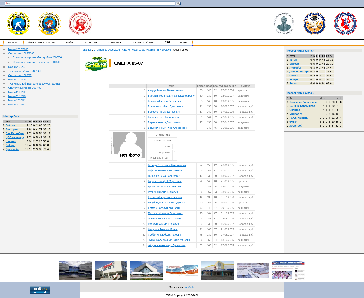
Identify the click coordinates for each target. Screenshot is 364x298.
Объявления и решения (42, 42)
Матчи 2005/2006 (18, 49)
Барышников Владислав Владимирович (171, 95)
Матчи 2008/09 (17, 92)
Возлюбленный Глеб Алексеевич (167, 127)
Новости (13, 42)
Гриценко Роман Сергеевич (164, 175)
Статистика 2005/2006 (21, 53)
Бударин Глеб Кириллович (163, 117)
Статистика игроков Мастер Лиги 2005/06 (37, 57)
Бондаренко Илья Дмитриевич (166, 106)
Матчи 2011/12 (17, 104)
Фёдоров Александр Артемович (166, 245)
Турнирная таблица (142, 42)
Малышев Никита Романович (165, 213)
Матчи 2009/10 (17, 96)
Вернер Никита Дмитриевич (164, 122)
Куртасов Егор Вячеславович (165, 197)
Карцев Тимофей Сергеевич (164, 181)
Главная (87, 49)
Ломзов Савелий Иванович (164, 207)
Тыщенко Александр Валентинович (169, 240)
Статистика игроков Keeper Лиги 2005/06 (37, 62)
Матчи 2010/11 (17, 100)
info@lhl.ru (191, 287)
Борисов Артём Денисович (163, 111)
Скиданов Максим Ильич (162, 229)
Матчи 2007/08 (17, 79)
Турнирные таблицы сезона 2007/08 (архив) (34, 83)
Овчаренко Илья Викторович (165, 218)
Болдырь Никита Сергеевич (164, 101)
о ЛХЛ (183, 42)
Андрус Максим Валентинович (166, 90)
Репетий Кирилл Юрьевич (163, 224)
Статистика (114, 42)
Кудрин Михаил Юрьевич (163, 191)
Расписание (91, 42)
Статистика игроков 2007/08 (24, 87)
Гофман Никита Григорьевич (165, 170)
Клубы (69, 42)
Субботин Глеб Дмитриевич (164, 234)
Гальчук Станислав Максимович (167, 165)
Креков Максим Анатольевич (165, 186)
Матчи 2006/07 (17, 66)
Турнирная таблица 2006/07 (24, 71)
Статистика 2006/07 (20, 75)
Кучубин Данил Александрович (166, 202)
